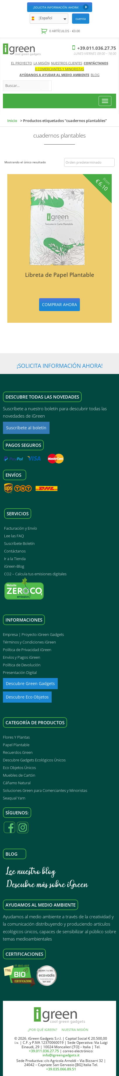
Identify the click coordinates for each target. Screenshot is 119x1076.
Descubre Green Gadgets (30, 683)
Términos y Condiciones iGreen (29, 642)
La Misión (42, 63)
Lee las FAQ (14, 535)
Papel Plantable (16, 744)
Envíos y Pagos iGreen (21, 657)
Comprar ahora (59, 304)
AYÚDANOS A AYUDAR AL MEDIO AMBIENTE (54, 75)
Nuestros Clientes (66, 63)
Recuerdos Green (18, 752)
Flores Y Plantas (16, 737)
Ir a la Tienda (15, 558)
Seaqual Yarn (14, 798)
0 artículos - (64, 31)
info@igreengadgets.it (61, 1055)
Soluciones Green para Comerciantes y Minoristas (45, 790)
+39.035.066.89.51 (61, 1069)
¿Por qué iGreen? (42, 1029)
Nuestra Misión (75, 1029)
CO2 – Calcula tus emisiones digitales (35, 573)
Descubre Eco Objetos (27, 697)
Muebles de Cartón (19, 775)
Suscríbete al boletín (26, 427)
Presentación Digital (20, 672)
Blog (95, 75)
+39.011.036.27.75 (94, 48)
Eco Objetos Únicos (19, 767)
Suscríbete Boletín (19, 543)
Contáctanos (96, 63)
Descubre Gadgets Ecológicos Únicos (34, 760)
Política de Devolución (22, 664)
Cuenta (81, 18)
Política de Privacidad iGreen (27, 649)
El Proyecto (21, 63)
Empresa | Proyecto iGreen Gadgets (33, 634)
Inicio (12, 120)
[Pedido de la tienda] (89, 162)
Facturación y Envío (20, 528)
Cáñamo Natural (17, 782)
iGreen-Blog (14, 566)
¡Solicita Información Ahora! (61, 7)
